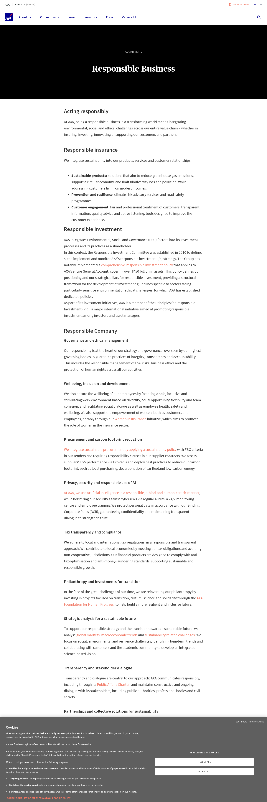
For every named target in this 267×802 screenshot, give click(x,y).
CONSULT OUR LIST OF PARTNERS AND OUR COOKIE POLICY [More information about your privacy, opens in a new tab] (38, 798)
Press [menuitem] (109, 17)
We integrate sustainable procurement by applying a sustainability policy (120, 449)
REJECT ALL (204, 761)
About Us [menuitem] (25, 17)
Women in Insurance (130, 418)
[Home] (9, 17)
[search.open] (258, 17)
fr (261, 4)
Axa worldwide (241, 4)
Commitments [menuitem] (49, 17)
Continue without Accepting (250, 721)
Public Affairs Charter (113, 684)
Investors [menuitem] (91, 17)
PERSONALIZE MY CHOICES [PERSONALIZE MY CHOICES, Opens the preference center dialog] (204, 752)
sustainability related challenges (170, 635)
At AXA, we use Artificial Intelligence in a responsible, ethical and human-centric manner (131, 492)
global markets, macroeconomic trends (106, 635)
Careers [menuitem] (129, 17)
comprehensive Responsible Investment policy (137, 265)
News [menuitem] (71, 17)
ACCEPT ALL (204, 771)
